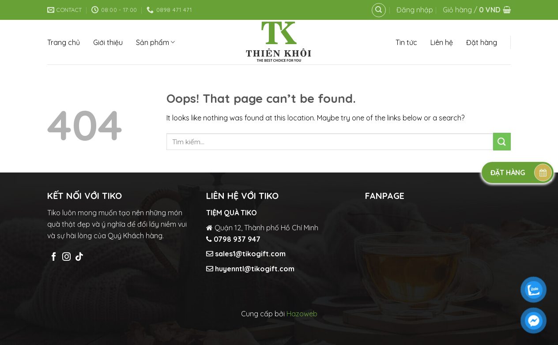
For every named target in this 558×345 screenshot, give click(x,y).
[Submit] (502, 141)
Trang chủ (63, 42)
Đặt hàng (481, 42)
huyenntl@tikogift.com (253, 268)
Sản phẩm (155, 42)
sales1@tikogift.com (249, 253)
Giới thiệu (108, 42)
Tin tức (406, 42)
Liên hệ (441, 42)
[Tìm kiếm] (379, 10)
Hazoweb (302, 313)
